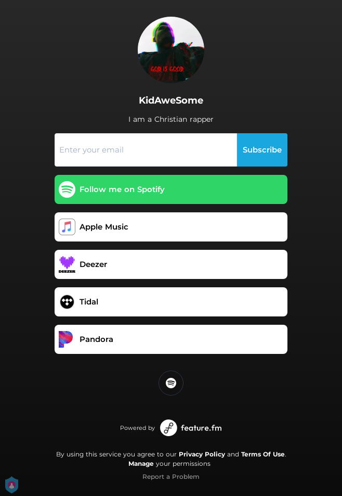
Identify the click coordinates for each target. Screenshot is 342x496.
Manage (141, 463)
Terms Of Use (263, 454)
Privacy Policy (202, 454)
